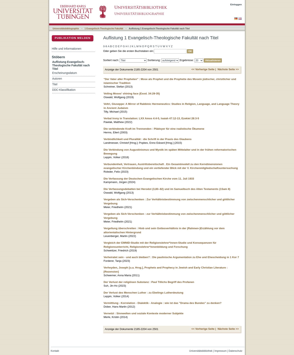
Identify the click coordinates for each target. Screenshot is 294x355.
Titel (54, 84)
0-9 (105, 46)
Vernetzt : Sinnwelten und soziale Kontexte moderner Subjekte (143, 313)
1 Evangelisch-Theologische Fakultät (104, 28)
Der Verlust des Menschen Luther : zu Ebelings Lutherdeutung (143, 292)
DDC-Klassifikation (63, 89)
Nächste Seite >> (228, 69)
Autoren (57, 78)
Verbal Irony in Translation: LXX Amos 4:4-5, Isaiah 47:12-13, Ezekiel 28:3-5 (151, 118)
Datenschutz (235, 351)
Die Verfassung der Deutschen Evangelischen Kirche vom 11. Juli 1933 (149, 178)
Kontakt (55, 351)
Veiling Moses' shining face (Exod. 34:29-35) (132, 93)
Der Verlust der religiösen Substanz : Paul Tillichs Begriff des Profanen (149, 282)
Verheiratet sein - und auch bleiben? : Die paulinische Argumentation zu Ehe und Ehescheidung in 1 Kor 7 (171, 257)
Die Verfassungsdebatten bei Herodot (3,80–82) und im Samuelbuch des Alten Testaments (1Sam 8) (167, 189)
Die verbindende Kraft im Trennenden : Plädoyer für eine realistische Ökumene (154, 128)
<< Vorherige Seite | (203, 69)
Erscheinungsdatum (64, 73)
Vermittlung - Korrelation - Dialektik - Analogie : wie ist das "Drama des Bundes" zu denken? (162, 303)
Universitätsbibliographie (66, 28)
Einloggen (236, 4)
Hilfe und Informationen (66, 48)
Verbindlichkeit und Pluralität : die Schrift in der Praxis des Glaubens (147, 139)
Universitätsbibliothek (200, 351)
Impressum (220, 351)
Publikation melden (73, 37)
